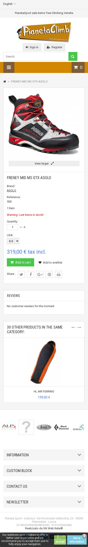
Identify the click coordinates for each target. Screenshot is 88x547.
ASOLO (11, 190)
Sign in (32, 47)
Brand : (11, 186)
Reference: (14, 197)
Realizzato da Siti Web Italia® (44, 528)
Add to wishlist (50, 262)
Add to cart (23, 262)
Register (54, 47)
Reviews (13, 296)
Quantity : (13, 221)
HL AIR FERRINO (44, 391)
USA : (10, 235)
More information (77, 540)
